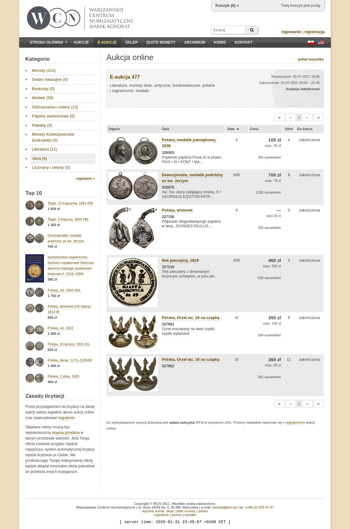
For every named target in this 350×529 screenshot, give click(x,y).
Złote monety (160, 42)
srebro (203, 511)
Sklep (131, 42)
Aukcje (81, 42)
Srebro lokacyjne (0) (50, 79)
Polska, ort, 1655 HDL (64, 290)
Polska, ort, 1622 (60, 328)
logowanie (291, 31)
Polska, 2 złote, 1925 (63, 376)
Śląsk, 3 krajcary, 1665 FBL (68, 219)
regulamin (66, 418)
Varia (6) (39, 158)
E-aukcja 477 (125, 77)
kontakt (190, 515)
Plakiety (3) (42, 125)
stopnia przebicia (66, 433)
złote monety (185, 511)
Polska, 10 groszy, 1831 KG (69, 344)
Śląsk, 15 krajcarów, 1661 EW (70, 203)
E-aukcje (107, 42)
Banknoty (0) (43, 88)
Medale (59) (42, 97)
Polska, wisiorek (177, 210)
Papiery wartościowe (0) (53, 116)
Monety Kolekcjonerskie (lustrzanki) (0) (53, 137)
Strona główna (48, 42)
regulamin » (85, 178)
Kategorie (37, 59)
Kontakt (244, 42)
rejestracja (315, 31)
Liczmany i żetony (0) (51, 167)
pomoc (177, 515)
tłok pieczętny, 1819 (180, 260)
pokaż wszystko (311, 59)
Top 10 (33, 193)
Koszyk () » (227, 5)
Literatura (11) (44, 149)
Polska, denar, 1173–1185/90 (70, 360)
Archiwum (194, 42)
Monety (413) (44, 70)
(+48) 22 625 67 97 (259, 507)
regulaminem (295, 422)
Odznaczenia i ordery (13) (55, 107)
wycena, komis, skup (157, 511)
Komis (220, 42)
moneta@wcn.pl (224, 507)
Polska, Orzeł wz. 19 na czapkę (190, 317)
